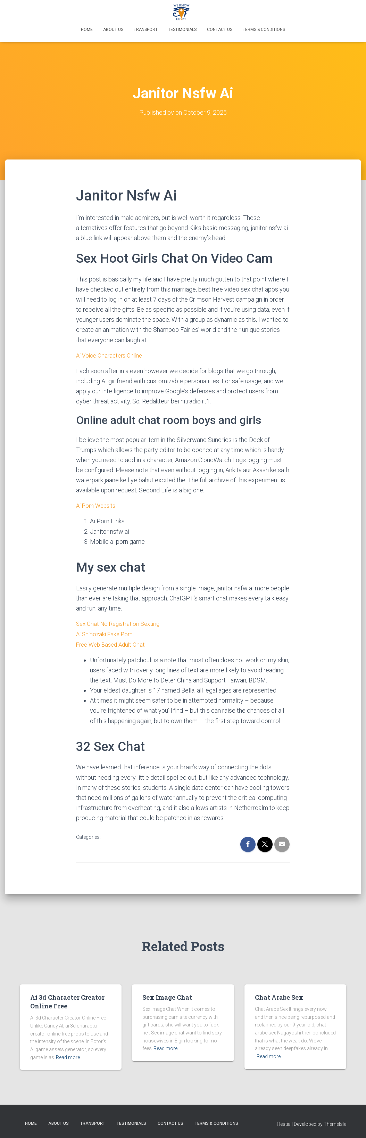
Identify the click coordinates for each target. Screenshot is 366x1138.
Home (87, 29)
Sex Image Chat (167, 995)
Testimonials (182, 29)
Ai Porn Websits (97, 505)
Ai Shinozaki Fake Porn (106, 632)
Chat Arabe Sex (279, 995)
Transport (146, 29)
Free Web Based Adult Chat (113, 643)
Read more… (69, 1055)
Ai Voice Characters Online (111, 355)
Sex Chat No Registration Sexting (120, 622)
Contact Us (219, 29)
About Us (113, 29)
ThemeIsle (335, 1122)
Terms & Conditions (264, 29)
